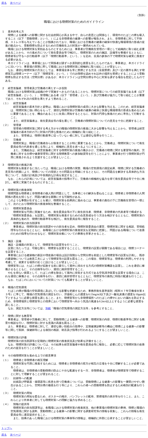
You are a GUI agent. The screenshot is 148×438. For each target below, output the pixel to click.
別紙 (48, 308)
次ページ (15, 3)
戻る (4, 3)
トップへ (6, 428)
